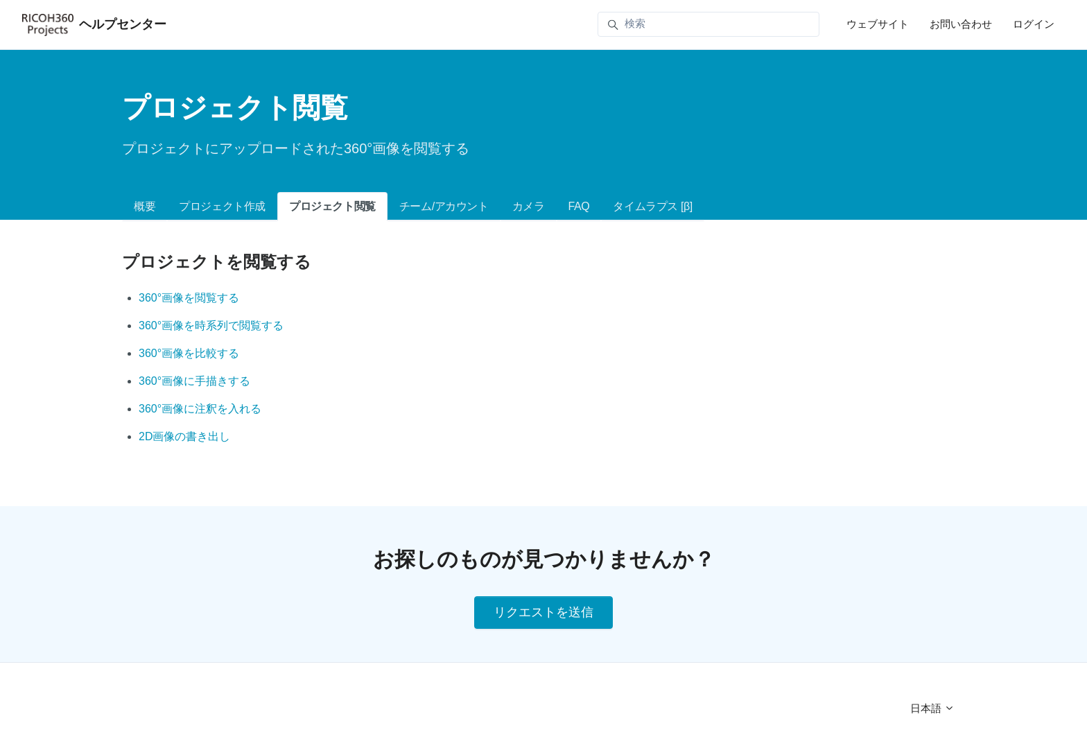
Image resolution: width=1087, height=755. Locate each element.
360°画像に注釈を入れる (200, 409)
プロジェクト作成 (222, 206)
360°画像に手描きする (194, 381)
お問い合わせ (961, 24)
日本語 (932, 708)
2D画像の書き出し (184, 436)
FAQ (579, 206)
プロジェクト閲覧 (332, 206)
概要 (144, 206)
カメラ (528, 206)
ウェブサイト (877, 24)
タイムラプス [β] (653, 206)
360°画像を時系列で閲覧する (211, 325)
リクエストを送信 (543, 612)
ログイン (1033, 24)
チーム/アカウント (444, 206)
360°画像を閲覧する (189, 298)
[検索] (708, 24)
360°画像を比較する (189, 353)
